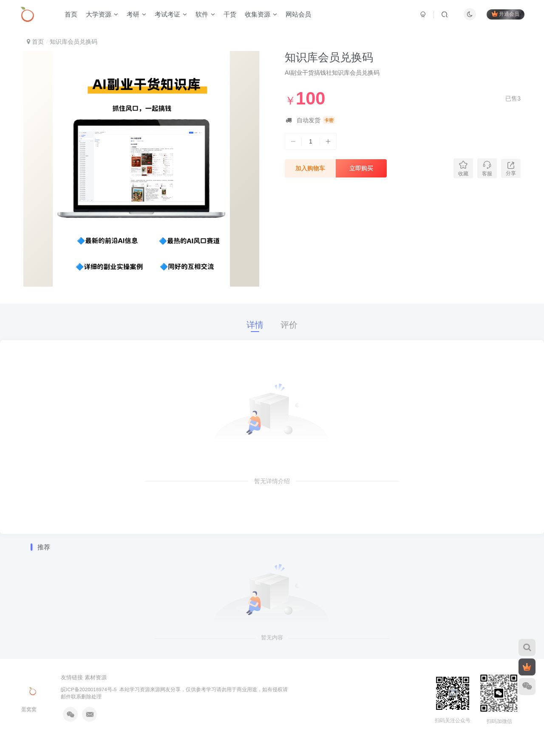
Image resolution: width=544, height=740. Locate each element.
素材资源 (96, 677)
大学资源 (102, 14)
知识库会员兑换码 (329, 57)
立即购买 (361, 168)
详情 (255, 324)
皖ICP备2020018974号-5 (88, 689)
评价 (289, 324)
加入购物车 (310, 168)
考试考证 (171, 14)
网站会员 (298, 14)
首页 (71, 14)
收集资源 (261, 14)
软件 (205, 14)
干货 (230, 14)
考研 (136, 14)
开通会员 (505, 14)
